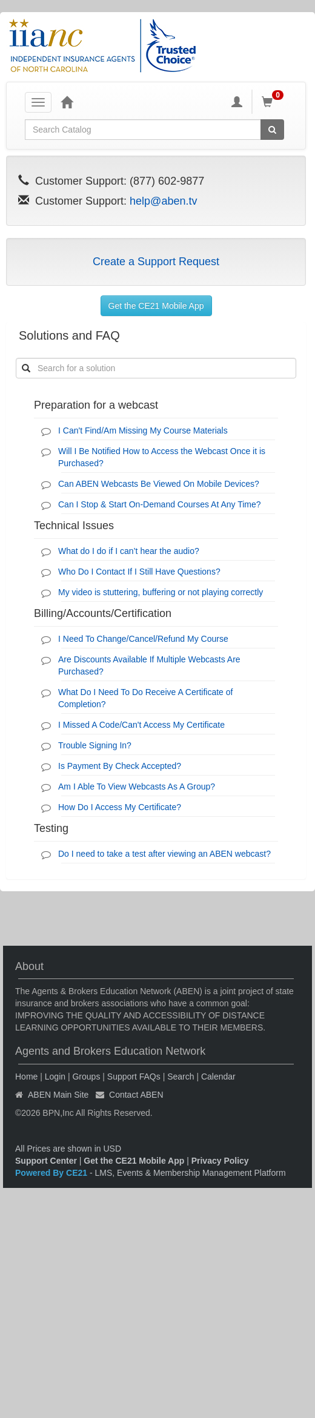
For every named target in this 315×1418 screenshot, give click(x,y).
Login (55, 1076)
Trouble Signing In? (94, 745)
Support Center (46, 1161)
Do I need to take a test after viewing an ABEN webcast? (164, 854)
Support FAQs (134, 1076)
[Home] (66, 102)
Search (180, 1076)
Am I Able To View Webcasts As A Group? (136, 786)
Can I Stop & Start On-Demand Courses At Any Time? (159, 504)
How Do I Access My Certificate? (119, 807)
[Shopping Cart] (274, 102)
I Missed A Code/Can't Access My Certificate (141, 725)
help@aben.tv (163, 201)
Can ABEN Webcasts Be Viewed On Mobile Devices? (158, 484)
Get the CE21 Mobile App (156, 306)
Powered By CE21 (52, 1173)
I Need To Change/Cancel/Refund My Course (143, 639)
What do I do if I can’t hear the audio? (128, 551)
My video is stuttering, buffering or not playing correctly (160, 592)
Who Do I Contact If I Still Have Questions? (139, 571)
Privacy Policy (220, 1161)
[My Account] (236, 102)
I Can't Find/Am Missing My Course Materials (143, 430)
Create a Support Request (156, 262)
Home (26, 1076)
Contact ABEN (136, 1095)
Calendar (218, 1076)
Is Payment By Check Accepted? (119, 766)
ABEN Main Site (58, 1095)
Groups (86, 1076)
